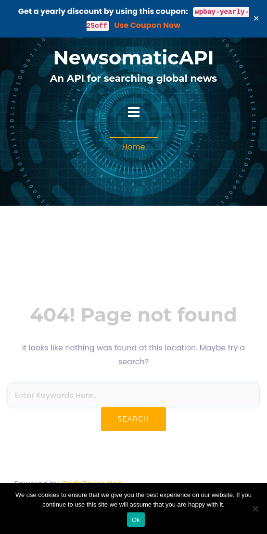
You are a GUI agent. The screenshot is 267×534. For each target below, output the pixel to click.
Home (133, 146)
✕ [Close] (256, 18)
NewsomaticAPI (133, 57)
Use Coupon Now (147, 25)
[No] (255, 508)
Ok (136, 519)
